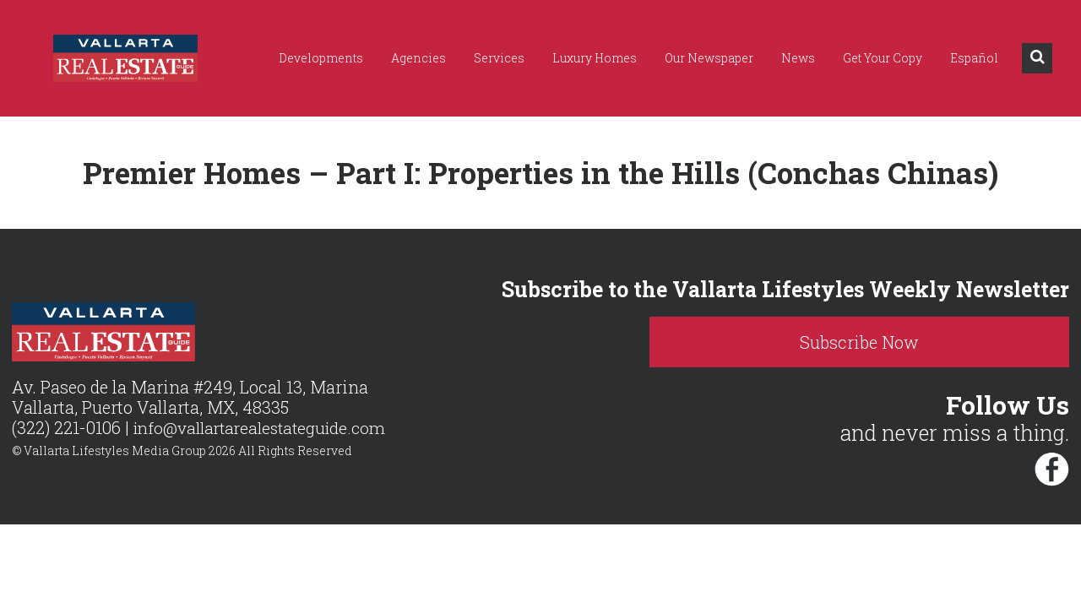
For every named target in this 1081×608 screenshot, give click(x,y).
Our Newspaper (709, 58)
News (798, 58)
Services (499, 58)
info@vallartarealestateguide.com (266, 428)
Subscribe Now (937, 342)
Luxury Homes (594, 58)
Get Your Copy (882, 58)
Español (974, 58)
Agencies (418, 58)
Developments (321, 58)
